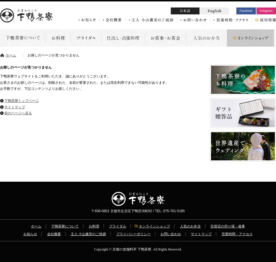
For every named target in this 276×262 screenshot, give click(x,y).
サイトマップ (14, 107)
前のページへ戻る (18, 113)
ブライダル (117, 226)
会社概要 (54, 234)
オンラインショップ (154, 226)
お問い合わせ (170, 234)
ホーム (11, 55)
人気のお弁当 (190, 226)
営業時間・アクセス (237, 234)
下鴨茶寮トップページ (21, 101)
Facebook (246, 10)
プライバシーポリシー (133, 234)
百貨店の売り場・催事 (227, 226)
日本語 (196, 11)
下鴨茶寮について (65, 226)
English (214, 10)
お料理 (94, 226)
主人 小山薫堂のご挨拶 (88, 234)
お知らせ (30, 234)
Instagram (266, 10)
